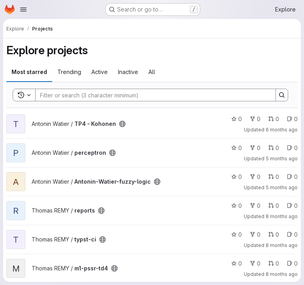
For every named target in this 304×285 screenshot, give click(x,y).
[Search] (151, 95)
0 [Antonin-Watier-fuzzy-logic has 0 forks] (255, 176)
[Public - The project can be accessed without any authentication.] (122, 124)
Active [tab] (99, 71)
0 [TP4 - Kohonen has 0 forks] (255, 119)
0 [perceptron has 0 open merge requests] (273, 147)
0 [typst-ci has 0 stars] (236, 234)
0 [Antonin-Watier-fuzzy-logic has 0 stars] (236, 176)
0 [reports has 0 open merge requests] (273, 205)
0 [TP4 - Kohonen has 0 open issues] (292, 119)
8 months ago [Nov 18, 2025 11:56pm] (282, 216)
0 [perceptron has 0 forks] (255, 147)
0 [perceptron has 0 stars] (236, 147)
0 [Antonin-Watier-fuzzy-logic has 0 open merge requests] (273, 176)
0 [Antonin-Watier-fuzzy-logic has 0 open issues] (292, 176)
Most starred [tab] (29, 71)
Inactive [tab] (128, 71)
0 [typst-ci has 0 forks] (255, 234)
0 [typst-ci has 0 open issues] (292, 234)
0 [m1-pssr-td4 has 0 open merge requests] (273, 263)
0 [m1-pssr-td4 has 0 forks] (255, 263)
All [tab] (151, 71)
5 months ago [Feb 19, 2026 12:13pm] (282, 159)
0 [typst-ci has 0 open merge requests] (273, 234)
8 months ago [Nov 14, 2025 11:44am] (282, 274)
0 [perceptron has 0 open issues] (292, 147)
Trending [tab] (69, 71)
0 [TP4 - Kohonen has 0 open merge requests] (273, 119)
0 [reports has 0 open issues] (292, 205)
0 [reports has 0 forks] (255, 205)
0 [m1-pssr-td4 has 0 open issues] (292, 263)
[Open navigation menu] (23, 9)
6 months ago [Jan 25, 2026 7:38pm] (282, 130)
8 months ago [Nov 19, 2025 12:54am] (282, 245)
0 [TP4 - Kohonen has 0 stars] (236, 119)
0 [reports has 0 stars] (236, 205)
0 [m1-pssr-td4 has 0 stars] (236, 263)
